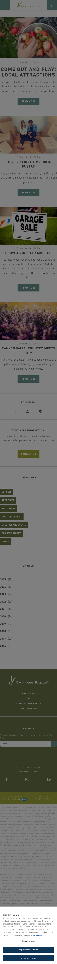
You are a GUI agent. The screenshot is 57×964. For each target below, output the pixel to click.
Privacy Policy (36, 936)
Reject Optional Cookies (28, 950)
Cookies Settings (28, 942)
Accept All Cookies (28, 959)
